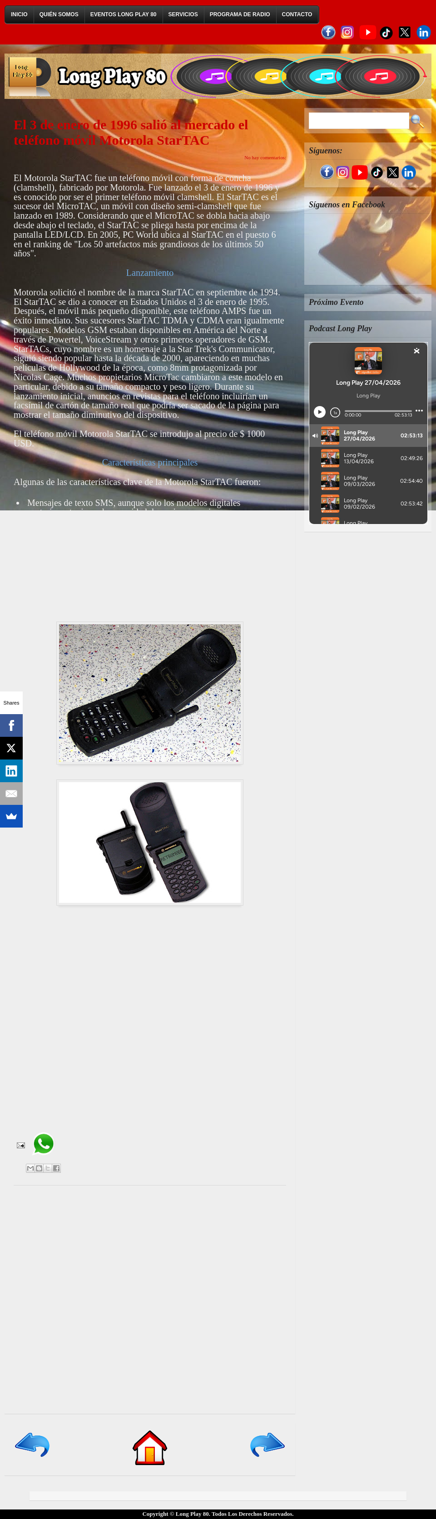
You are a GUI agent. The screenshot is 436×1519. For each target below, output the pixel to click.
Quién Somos (59, 14)
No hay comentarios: (265, 157)
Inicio (19, 14)
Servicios (183, 14)
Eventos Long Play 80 (123, 14)
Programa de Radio (240, 14)
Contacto (297, 14)
